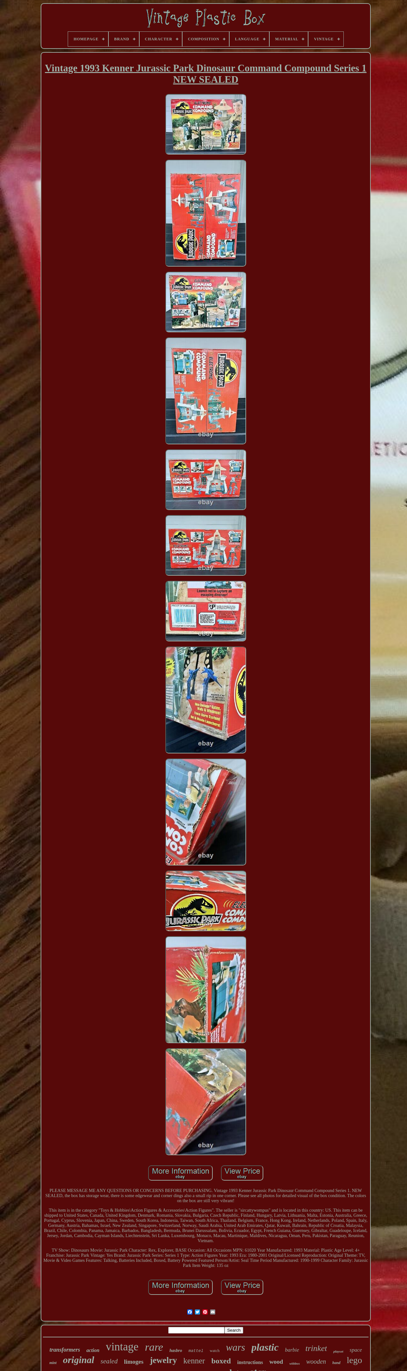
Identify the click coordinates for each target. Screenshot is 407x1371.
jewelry (163, 1360)
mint (53, 1363)
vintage (122, 1347)
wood (276, 1361)
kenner (194, 1360)
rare (154, 1347)
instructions (250, 1362)
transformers (65, 1350)
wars (235, 1347)
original (78, 1359)
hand (336, 1363)
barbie (292, 1350)
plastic (265, 1347)
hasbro (175, 1350)
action (93, 1350)
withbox (294, 1363)
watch (214, 1350)
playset (338, 1351)
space (356, 1350)
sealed (109, 1361)
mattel (196, 1350)
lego (354, 1360)
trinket (316, 1348)
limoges (133, 1361)
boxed (221, 1361)
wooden (316, 1361)
